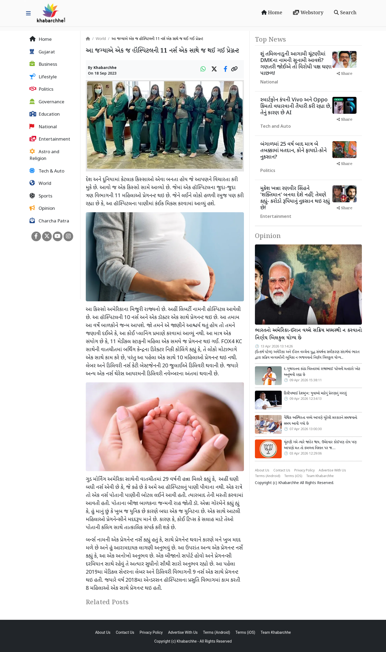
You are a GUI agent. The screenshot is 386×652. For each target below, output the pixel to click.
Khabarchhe (105, 68)
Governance (46, 102)
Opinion (42, 208)
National (43, 127)
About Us (262, 470)
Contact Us (281, 470)
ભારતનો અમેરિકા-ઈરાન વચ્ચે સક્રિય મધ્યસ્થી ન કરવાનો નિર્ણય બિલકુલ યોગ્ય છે (308, 334)
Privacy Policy (304, 470)
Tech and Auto (275, 127)
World (40, 183)
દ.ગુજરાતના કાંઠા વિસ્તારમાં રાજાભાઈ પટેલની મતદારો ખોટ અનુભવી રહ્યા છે (322, 372)
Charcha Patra (49, 221)
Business (43, 64)
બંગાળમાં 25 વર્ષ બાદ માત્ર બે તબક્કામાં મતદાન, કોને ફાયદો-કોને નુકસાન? (293, 151)
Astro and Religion (44, 155)
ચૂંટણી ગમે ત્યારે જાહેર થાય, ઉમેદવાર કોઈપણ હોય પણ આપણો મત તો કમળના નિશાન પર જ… (320, 445)
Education (44, 114)
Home (271, 12)
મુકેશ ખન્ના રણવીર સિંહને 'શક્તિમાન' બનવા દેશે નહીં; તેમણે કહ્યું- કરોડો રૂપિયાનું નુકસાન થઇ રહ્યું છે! (295, 198)
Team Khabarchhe (320, 476)
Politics (41, 89)
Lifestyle (43, 77)
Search (345, 12)
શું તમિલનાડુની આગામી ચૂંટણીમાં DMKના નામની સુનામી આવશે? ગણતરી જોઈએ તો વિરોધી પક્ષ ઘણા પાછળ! (296, 64)
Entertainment (49, 139)
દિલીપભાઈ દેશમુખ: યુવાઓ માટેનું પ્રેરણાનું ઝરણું (315, 393)
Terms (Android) (267, 476)
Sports (40, 196)
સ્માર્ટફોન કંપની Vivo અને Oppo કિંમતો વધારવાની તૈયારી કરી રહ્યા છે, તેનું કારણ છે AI (296, 106)
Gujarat (42, 52)
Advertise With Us (332, 470)
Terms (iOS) (293, 476)
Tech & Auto (46, 171)
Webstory (308, 12)
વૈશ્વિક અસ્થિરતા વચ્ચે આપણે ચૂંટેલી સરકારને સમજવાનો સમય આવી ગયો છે (320, 420)
